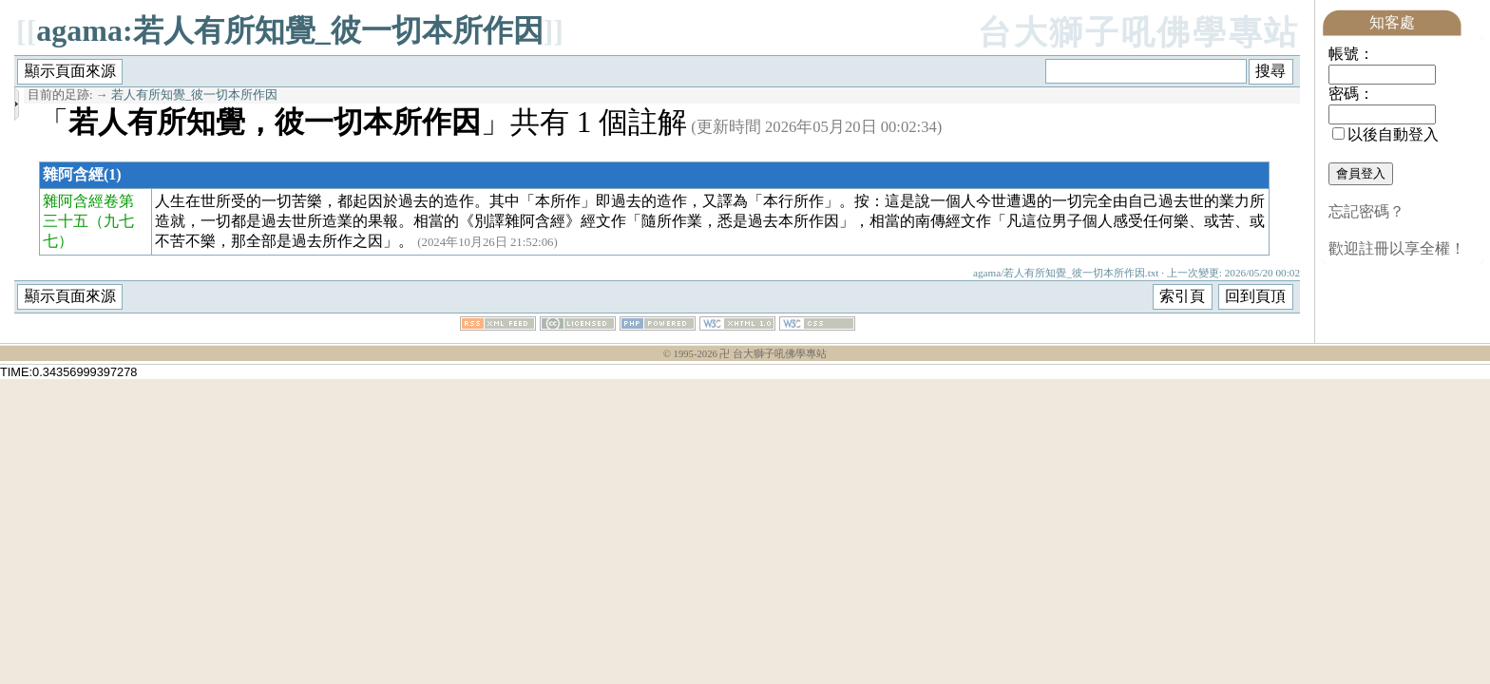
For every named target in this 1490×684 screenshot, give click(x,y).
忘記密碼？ (1366, 211)
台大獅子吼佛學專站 (1139, 32)
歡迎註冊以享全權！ (1396, 248)
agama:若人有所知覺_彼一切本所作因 (289, 30)
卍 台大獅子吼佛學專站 (773, 354)
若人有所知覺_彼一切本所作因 (194, 95)
